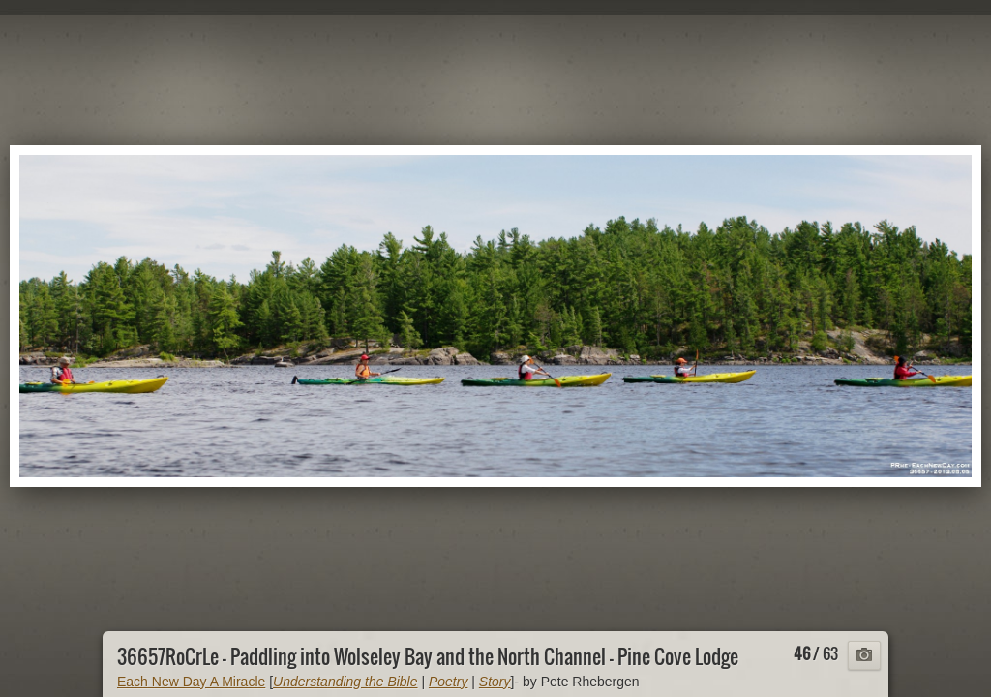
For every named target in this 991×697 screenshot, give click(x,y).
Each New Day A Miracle (191, 681)
